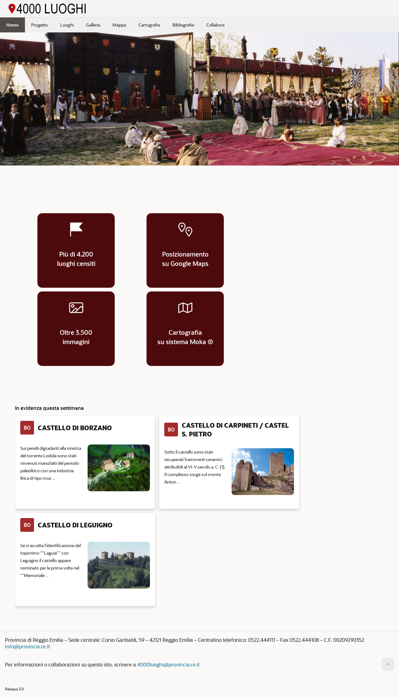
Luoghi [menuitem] (67, 25)
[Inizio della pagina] (388, 664)
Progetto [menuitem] (39, 25)
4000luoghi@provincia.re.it (168, 664)
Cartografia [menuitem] (149, 25)
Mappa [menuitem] (119, 25)
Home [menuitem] (12, 25)
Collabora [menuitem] (215, 25)
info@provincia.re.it (27, 646)
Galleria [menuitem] (93, 25)
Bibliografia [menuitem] (183, 25)
